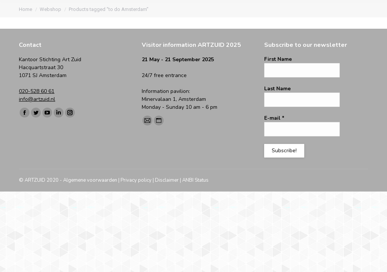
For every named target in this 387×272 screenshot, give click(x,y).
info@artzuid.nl (37, 99)
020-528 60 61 (36, 91)
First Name (278, 59)
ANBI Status (195, 180)
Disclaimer (167, 180)
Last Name (277, 88)
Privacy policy (136, 180)
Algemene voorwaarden (90, 180)
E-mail (274, 118)
